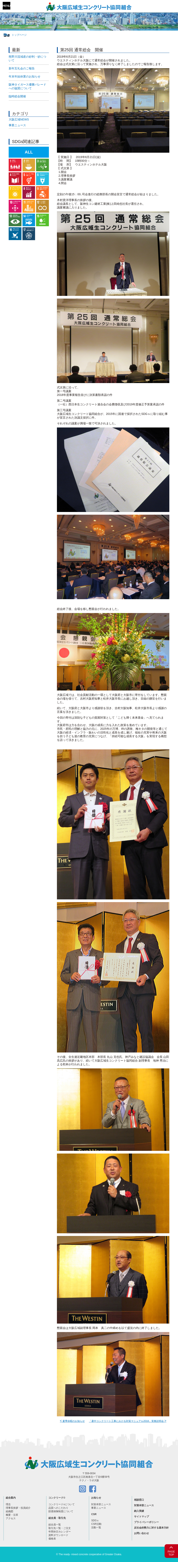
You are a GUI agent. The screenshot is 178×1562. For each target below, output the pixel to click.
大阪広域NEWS (19, 119)
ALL (29, 152)
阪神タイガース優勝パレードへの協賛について (27, 86)
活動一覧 (96, 1527)
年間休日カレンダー (59, 1531)
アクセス (11, 1518)
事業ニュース (17, 125)
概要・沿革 (12, 1514)
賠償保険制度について (60, 1511)
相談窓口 (139, 1499)
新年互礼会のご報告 (22, 68)
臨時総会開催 (17, 96)
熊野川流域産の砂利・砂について (27, 58)
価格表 (52, 1538)
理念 (8, 1504)
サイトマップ (141, 1516)
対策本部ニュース (101, 1504)
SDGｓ (95, 1520)
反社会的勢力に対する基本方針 (151, 1527)
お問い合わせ (141, 1533)
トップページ (19, 34)
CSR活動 (96, 1524)
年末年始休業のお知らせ (24, 76)
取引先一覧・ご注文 (59, 1528)
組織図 (9, 1511)
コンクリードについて (61, 1504)
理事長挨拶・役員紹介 (18, 1507)
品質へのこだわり (58, 1507)
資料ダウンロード (58, 1535)
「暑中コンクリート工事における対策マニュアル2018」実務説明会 (127, 1421)
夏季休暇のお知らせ (72, 1421)
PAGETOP (171, 1550)
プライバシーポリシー (146, 1522)
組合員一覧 (54, 1524)
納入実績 (139, 1511)
